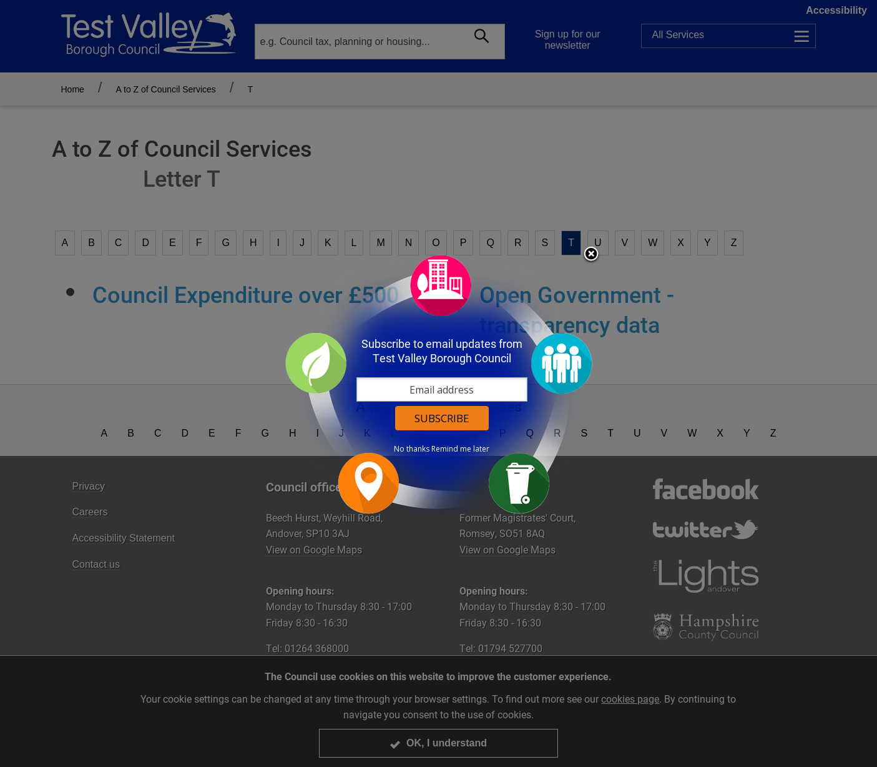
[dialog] (439, 384)
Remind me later (460, 449)
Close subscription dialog (591, 254)
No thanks (411, 449)
